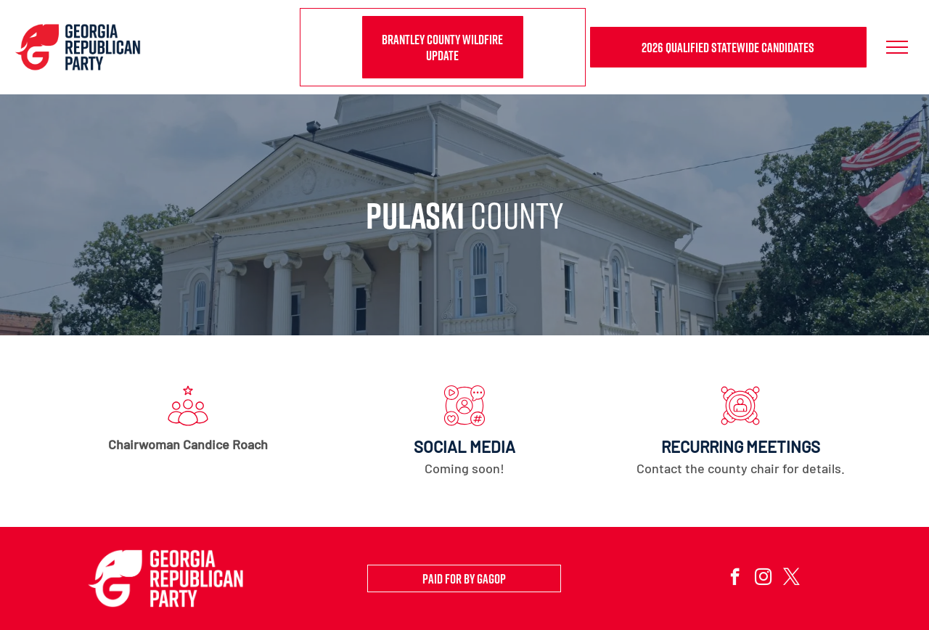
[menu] (897, 47)
